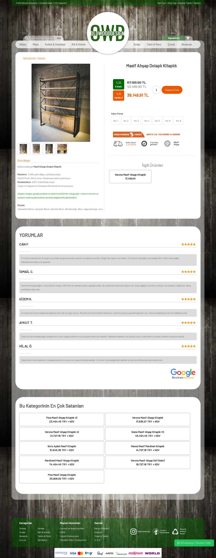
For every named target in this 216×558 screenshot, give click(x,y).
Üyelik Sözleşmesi (69, 536)
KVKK (62, 532)
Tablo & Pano (154, 44)
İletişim (98, 532)
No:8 (178, 120)
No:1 (115, 120)
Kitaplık (41, 58)
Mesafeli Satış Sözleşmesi (73, 540)
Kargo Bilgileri (101, 528)
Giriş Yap (172, 3)
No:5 (157, 120)
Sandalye (42, 540)
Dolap (137, 44)
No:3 (136, 120)
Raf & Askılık (79, 44)
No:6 (167, 120)
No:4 (146, 120)
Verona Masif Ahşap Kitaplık (130, 174)
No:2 (125, 120)
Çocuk (171, 44)
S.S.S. (97, 540)
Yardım (197, 3)
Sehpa (22, 44)
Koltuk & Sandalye (55, 44)
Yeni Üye (161, 3)
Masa (36, 44)
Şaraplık (23, 536)
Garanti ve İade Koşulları (72, 528)
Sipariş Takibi (185, 3)
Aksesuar (186, 44)
